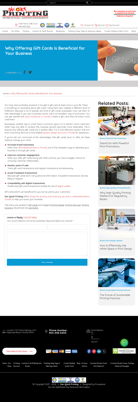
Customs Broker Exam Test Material (98, 364)
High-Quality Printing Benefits (118, 188)
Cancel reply (30, 217)
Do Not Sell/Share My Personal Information (69, 387)
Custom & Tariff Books (42, 31)
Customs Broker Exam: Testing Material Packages (122, 364)
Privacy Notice (84, 364)
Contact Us (89, 25)
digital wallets (64, 186)
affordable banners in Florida (32, 147)
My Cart (101, 25)
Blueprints (60, 31)
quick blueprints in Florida (37, 116)
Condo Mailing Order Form (116, 31)
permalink (33, 208)
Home (5, 31)
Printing (26, 31)
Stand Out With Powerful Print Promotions (114, 145)
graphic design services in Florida (59, 132)
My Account (114, 25)
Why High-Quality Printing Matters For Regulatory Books (115, 196)
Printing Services (73, 205)
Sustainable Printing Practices (118, 290)
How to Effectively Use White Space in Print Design (116, 247)
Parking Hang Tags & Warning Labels (84, 31)
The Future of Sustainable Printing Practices (115, 296)
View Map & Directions (19, 351)
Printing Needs (57, 205)
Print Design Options (114, 241)
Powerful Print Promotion (116, 138)
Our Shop (15, 31)
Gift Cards (33, 205)
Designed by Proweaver (94, 384)
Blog (133, 31)
